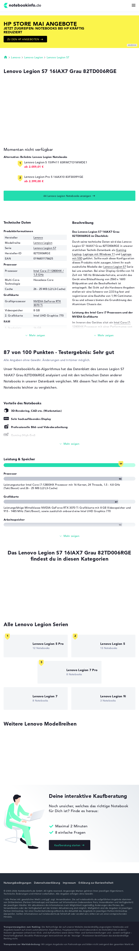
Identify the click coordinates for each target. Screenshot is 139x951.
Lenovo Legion (33, 57)
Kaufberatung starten (67, 845)
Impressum (69, 882)
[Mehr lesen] (35, 335)
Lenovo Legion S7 (58, 57)
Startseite (6, 57)
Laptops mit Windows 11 (99, 254)
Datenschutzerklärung (47, 882)
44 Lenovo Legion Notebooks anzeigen (67, 196)
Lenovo (15, 57)
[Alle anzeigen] (69, 444)
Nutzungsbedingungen (17, 882)
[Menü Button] (133, 5)
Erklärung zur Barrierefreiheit (96, 882)
